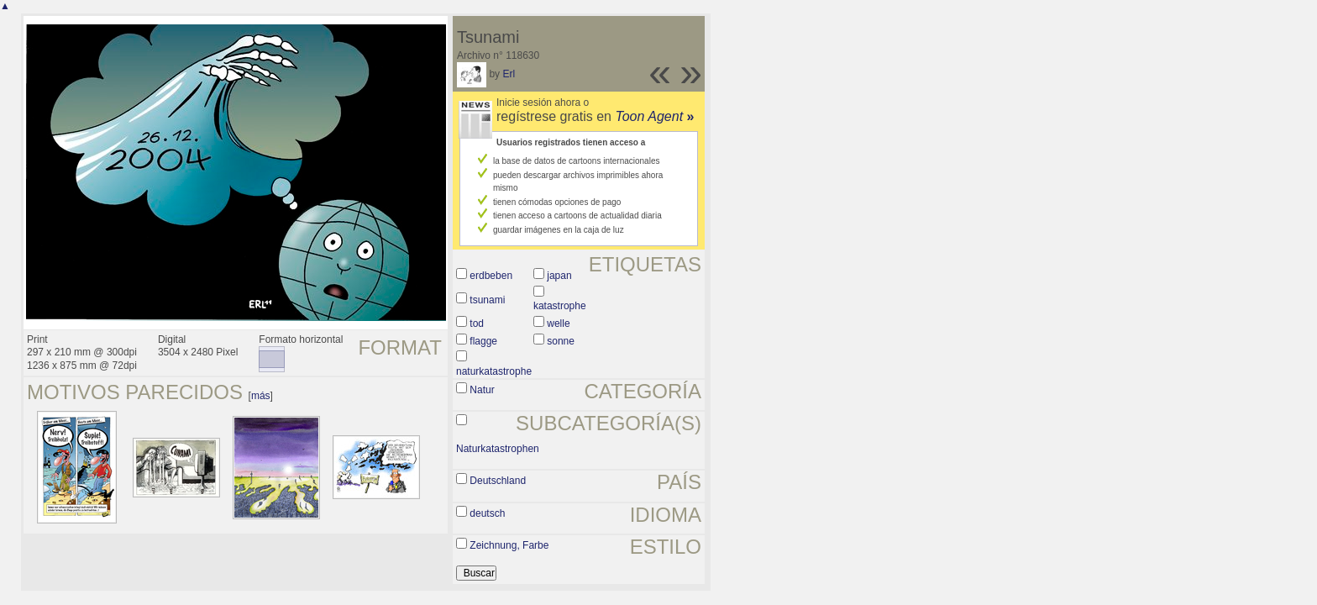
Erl (508, 74)
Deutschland (498, 481)
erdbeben (491, 275)
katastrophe (559, 306)
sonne (561, 341)
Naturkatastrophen (497, 449)
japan (559, 275)
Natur (482, 390)
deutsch (487, 513)
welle (558, 323)
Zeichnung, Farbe (509, 545)
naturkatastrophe (494, 371)
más (260, 396)
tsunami (487, 300)
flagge (483, 341)
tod (477, 323)
